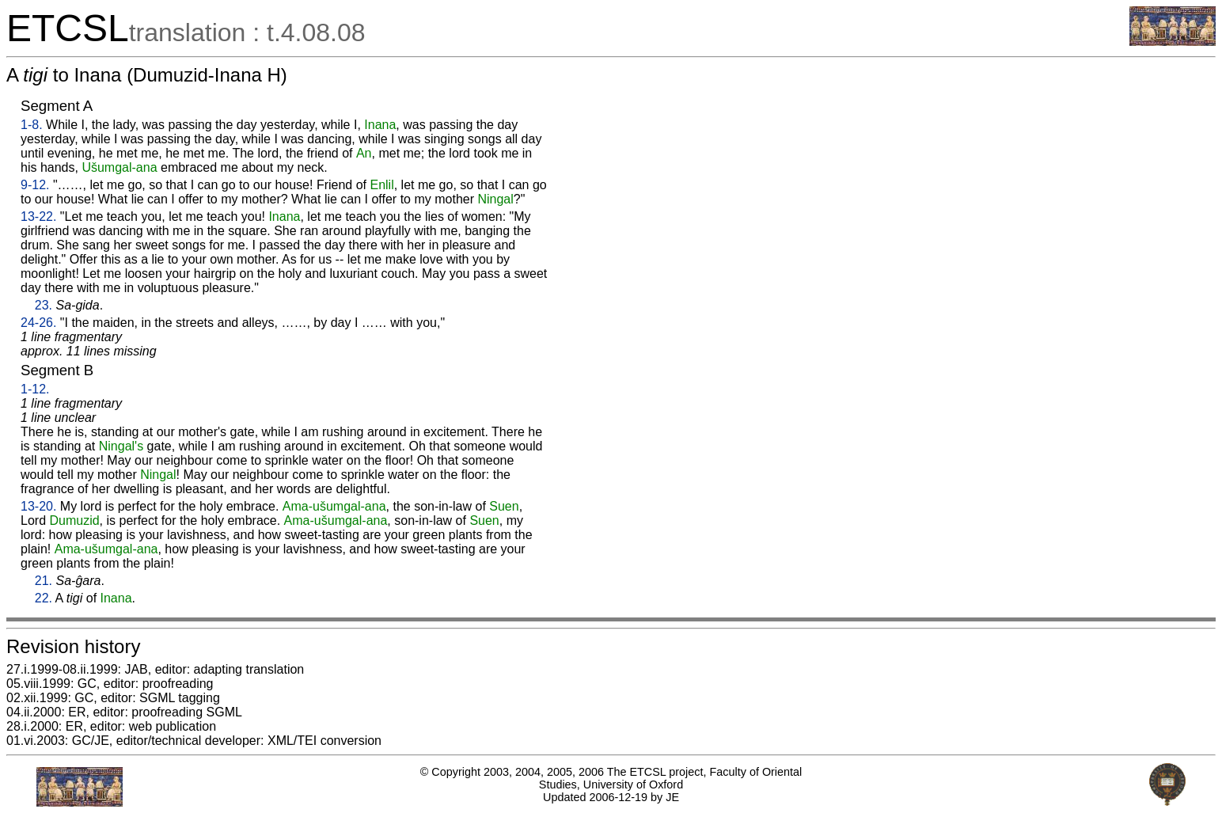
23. (43, 305)
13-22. (38, 216)
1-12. (35, 389)
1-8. (32, 124)
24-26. (38, 322)
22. (43, 598)
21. (43, 580)
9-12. (35, 185)
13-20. (38, 506)
